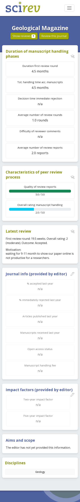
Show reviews (24, 36)
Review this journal (54, 36)
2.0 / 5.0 (40, 208)
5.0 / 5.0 (40, 190)
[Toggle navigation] (69, 8)
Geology (40, 472)
